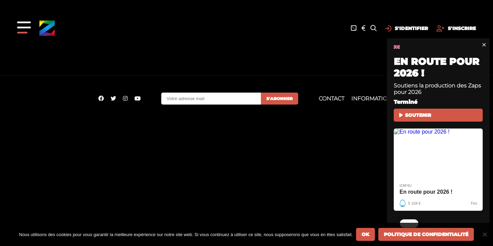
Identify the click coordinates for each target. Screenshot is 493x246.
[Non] (484, 234)
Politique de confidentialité (426, 234)
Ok (365, 234)
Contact (331, 98)
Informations (373, 98)
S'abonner (279, 98)
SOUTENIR (415, 115)
